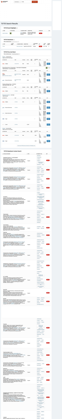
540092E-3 (22, 379)
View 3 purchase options (7, 75)
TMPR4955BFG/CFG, (17, 319)
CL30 (38, 357)
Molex (3, 56)
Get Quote (48, 107)
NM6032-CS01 (39, 344)
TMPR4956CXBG (6, 320)
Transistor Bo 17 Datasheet (41, 160)
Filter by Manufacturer (7, 41)
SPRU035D (11, 205)
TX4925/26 (23, 225)
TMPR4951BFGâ (39, 232)
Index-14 (38, 351)
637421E (20, 377)
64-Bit (24, 178)
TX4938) (38, 293)
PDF (40, 33)
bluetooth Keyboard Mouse (40, 194)
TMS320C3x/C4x (12, 203)
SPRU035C (13, 221)
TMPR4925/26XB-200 (17, 225)
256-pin (42, 227)
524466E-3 (5, 379)
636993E (17, 378)
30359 (38, 379)
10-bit (43, 328)
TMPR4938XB (15, 163)
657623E (4, 379)
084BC (38, 275)
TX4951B (9, 235)
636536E (8, 379)
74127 (41, 383)
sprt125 (38, 389)
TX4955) (38, 322)
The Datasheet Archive (4, 1)
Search (34, 1)
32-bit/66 (19, 164)
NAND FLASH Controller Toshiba (40, 300)
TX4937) (38, 242)
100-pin (38, 236)
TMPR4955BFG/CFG (40, 325)
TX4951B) (38, 233)
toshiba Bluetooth (40, 190)
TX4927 (22, 178)
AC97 (38, 305)
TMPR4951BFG (16, 309)
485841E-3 (16, 377)
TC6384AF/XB (14, 256)
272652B (17, 343)
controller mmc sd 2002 (40, 260)
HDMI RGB (42, 213)
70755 (43, 161)
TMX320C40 (39, 206)
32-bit (19, 234)
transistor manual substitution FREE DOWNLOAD (40, 353)
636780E (13, 379)
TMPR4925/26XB (39, 230)
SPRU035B (5, 277)
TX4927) (38, 179)
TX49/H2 (15, 180)
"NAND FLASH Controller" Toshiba (40, 298)
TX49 (43, 304)
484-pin (42, 166)
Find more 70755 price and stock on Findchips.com (26, 145)
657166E (17, 379)
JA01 (43, 344)
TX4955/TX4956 (12, 320)
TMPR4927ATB (39, 173)
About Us (52, 415)
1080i (42, 212)
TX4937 (23, 171)
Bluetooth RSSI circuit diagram (41, 192)
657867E (9, 378)
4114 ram (38, 254)
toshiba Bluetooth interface (40, 198)
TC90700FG (15, 212)
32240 (38, 383)
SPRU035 (38, 274)
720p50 (38, 213)
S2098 (38, 343)
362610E (41, 379)
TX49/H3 (17, 166)
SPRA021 (38, 204)
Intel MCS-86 (39, 399)
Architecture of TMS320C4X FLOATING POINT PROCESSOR (40, 360)
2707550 (16, 101)
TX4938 (23, 163)
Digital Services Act (42, 415)
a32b (42, 389)
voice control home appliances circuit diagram (40, 188)
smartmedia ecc (40, 255)
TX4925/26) (39, 226)
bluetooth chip (40, 196)
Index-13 (42, 201)
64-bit (4, 167)
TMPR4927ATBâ (39, 178)
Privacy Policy (19, 415)
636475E (4, 380)
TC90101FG (15, 327)
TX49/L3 (38, 314)
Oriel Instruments (20, 46)
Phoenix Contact (6, 95)
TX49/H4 (38, 321)
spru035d (38, 208)
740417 (42, 380)
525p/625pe (39, 329)
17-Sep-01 (38, 158)
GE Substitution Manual (41, 362)
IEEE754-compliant (40, 303)
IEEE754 (42, 301)
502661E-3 (14, 378)
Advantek (38, 161)
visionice (38, 301)
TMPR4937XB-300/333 (17, 171)
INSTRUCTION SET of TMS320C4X (40, 364)
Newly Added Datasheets (12, 415)
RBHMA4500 (39, 304)
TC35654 (15, 191)
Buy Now (48, 64)
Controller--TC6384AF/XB (41, 252)
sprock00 (38, 155)
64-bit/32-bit (39, 324)
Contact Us (48, 415)
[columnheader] (5, 31)
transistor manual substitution (40, 356)
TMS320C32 (39, 205)
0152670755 (17, 63)
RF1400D (17, 376)
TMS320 (42, 204)
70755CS (16, 91)
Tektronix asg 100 (40, 278)
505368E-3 (9, 379)
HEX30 (42, 274)
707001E (38, 380)
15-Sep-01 (42, 158)
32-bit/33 (20, 226)
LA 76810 (41, 357)
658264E (11, 377)
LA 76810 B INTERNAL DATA (40, 368)
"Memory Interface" (40, 258)
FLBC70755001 (5, 33)
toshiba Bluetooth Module (40, 186)
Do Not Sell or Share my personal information (30, 415)
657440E (21, 379)
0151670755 (17, 135)
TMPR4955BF (39, 237)
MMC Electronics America (41, 262)
